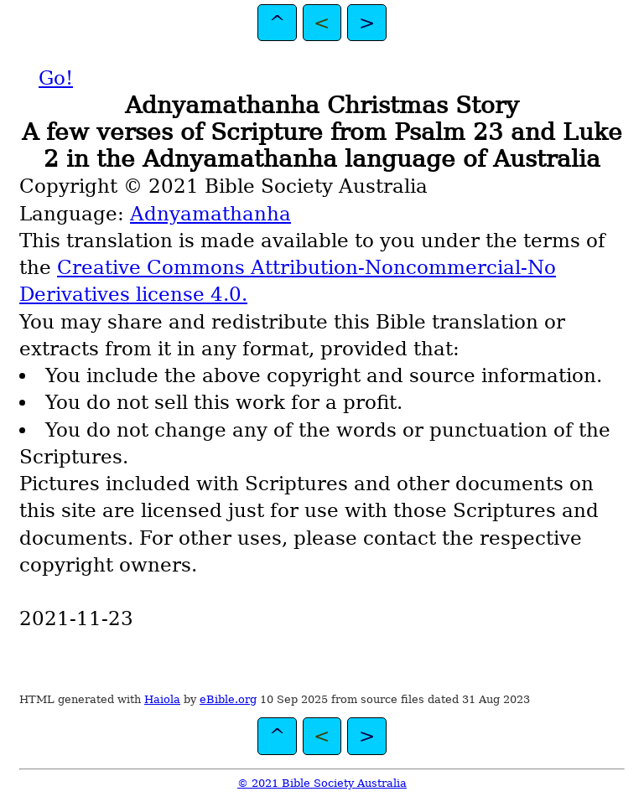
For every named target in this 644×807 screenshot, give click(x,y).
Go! (56, 78)
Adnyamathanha (210, 214)
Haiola (162, 699)
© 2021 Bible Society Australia (322, 783)
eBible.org (228, 699)
